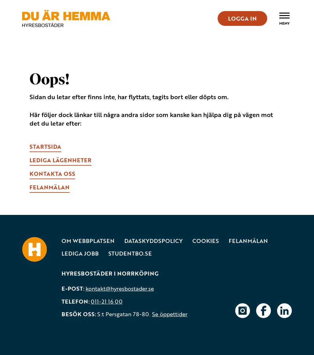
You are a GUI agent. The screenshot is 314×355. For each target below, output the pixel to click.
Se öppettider (169, 314)
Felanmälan (248, 241)
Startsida (45, 147)
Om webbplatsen (88, 241)
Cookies (205, 241)
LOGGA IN (242, 18)
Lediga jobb (80, 253)
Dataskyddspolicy (153, 241)
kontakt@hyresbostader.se (120, 288)
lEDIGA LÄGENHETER (60, 160)
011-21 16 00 (107, 301)
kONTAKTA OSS (52, 174)
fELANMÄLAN (50, 187)
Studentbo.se (130, 253)
